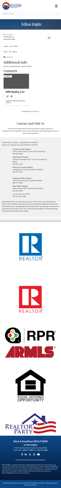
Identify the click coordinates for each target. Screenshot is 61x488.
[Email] (11, 96)
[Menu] (56, 6)
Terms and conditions (38, 460)
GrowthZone (34, 111)
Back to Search (8, 34)
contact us (49, 128)
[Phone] (7, 96)
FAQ (17, 460)
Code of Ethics (24, 473)
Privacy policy (25, 460)
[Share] (49, 38)
